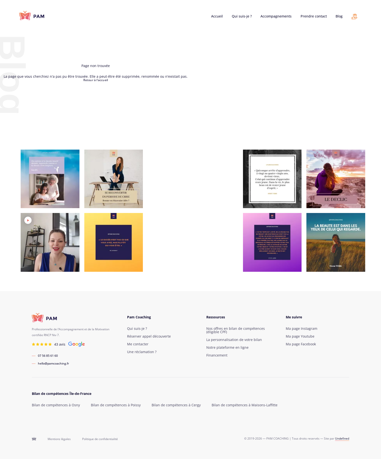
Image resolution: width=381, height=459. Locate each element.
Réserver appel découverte (149, 336)
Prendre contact (314, 16)
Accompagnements (276, 16)
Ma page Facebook (301, 344)
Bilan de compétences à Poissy (116, 405)
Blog (339, 16)
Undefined (342, 438)
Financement (216, 355)
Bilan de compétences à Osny (56, 405)
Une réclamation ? (141, 352)
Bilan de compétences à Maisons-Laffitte (244, 405)
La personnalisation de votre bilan (234, 339)
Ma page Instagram (301, 328)
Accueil (217, 16)
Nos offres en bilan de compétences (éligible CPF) (235, 330)
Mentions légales (59, 439)
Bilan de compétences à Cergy (176, 405)
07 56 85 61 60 (48, 355)
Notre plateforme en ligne (227, 347)
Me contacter (137, 344)
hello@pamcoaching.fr (53, 363)
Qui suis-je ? (242, 16)
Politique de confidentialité (100, 439)
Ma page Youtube (300, 336)
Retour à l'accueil (95, 80)
